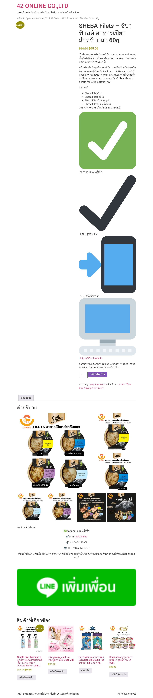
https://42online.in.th (91, 358)
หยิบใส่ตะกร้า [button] (26, 677)
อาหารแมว (39, 18)
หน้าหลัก (21, 18)
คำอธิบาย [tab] (26, 397)
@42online (81, 536)
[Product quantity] (83, 375)
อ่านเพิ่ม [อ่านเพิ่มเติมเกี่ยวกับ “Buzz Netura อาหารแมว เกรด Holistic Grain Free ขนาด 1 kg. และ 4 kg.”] (85, 670)
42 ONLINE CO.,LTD (42, 5)
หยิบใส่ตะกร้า (98, 374)
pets (29, 18)
